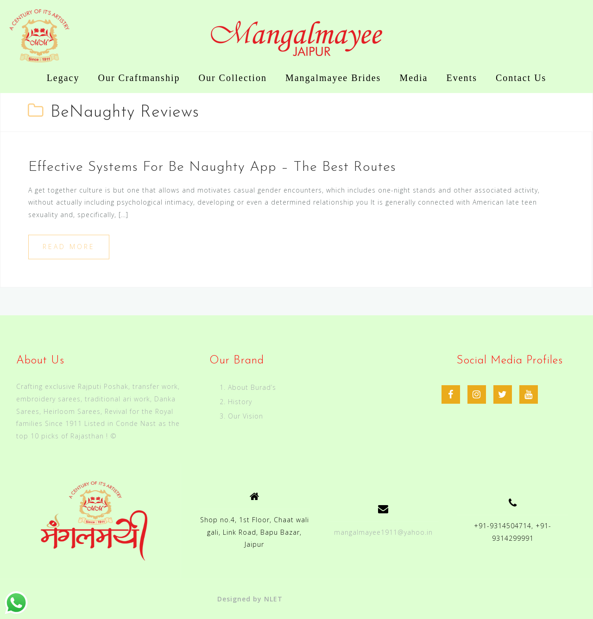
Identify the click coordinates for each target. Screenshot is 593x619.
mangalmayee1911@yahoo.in (383, 532)
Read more (69, 246)
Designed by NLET (250, 598)
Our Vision (245, 416)
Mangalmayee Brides (333, 78)
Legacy (63, 78)
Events (462, 78)
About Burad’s (252, 387)
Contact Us (521, 78)
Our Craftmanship (139, 78)
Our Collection (232, 78)
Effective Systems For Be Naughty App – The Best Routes (212, 167)
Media (413, 78)
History (240, 401)
